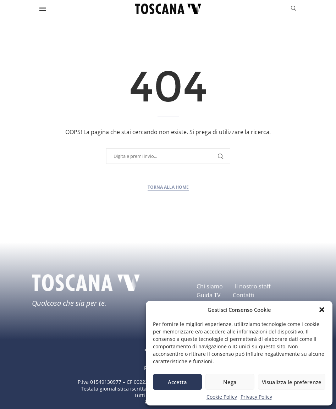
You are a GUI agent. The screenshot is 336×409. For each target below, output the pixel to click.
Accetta (177, 382)
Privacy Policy (256, 396)
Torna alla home (168, 187)
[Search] (293, 9)
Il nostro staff (253, 286)
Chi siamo (210, 286)
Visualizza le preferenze (291, 382)
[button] (321, 309)
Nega (230, 382)
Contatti (243, 295)
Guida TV (209, 295)
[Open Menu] (42, 9)
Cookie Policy (221, 396)
